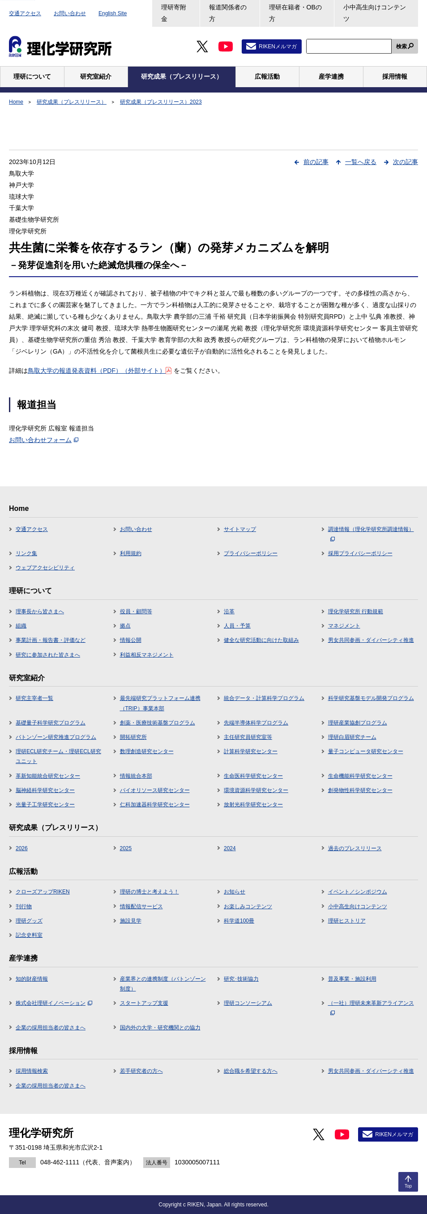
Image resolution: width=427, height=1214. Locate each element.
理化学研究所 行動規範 (355, 611)
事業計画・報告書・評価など (50, 640)
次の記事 (405, 161)
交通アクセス (25, 13)
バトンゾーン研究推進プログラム (56, 737)
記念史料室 (29, 935)
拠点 (125, 626)
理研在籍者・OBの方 (295, 13)
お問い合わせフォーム (43, 439)
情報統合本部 (136, 776)
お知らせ (234, 892)
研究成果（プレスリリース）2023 (161, 102)
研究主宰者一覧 (34, 698)
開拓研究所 (133, 737)
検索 (401, 46)
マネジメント (344, 626)
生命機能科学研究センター (360, 776)
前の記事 (316, 161)
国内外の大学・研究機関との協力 (160, 1027)
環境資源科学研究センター (256, 790)
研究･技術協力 (241, 979)
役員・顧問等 (136, 611)
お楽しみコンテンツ (248, 906)
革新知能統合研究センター (48, 776)
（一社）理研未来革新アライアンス (371, 1007)
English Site (112, 13)
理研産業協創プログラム (357, 723)
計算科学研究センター (251, 751)
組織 (21, 626)
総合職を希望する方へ (251, 1071)
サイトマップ (240, 529)
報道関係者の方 (228, 13)
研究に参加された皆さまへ (48, 655)
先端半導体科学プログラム (256, 723)
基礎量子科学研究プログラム (50, 723)
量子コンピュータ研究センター (365, 751)
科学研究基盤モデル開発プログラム (371, 698)
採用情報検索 (32, 1071)
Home (16, 102)
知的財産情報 (32, 979)
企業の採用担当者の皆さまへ (50, 1027)
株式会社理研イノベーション (54, 1003)
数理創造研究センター (147, 751)
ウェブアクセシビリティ (45, 568)
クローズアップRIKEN (43, 892)
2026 (22, 848)
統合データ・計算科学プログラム (264, 698)
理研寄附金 (173, 13)
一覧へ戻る (360, 161)
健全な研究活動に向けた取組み (261, 640)
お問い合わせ (70, 13)
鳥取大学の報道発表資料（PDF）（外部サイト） (99, 370)
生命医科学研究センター (253, 776)
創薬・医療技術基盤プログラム (157, 723)
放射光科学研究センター (253, 804)
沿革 (229, 611)
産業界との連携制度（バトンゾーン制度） (163, 984)
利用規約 (130, 553)
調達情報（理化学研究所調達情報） (371, 533)
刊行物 (24, 906)
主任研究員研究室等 (248, 737)
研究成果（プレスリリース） (72, 102)
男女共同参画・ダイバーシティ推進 (371, 640)
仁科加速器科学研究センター (155, 804)
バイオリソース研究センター (155, 790)
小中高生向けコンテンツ (374, 13)
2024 (230, 848)
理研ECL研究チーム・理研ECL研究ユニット (58, 756)
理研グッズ (29, 921)
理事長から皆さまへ (40, 611)
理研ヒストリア (347, 921)
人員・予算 (237, 626)
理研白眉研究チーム (352, 737)
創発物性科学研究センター (360, 790)
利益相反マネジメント (147, 655)
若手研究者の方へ (141, 1071)
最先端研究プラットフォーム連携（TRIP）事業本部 (160, 703)
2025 (126, 848)
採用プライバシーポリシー (360, 553)
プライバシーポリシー (251, 553)
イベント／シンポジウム (357, 892)
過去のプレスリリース (355, 848)
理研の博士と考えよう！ (149, 892)
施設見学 (130, 921)
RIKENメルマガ (278, 46)
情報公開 (130, 640)
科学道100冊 (239, 921)
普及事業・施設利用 (352, 979)
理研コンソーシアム (248, 1003)
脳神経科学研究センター (45, 790)
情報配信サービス (141, 906)
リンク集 (26, 553)
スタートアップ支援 (144, 1003)
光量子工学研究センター (45, 804)
